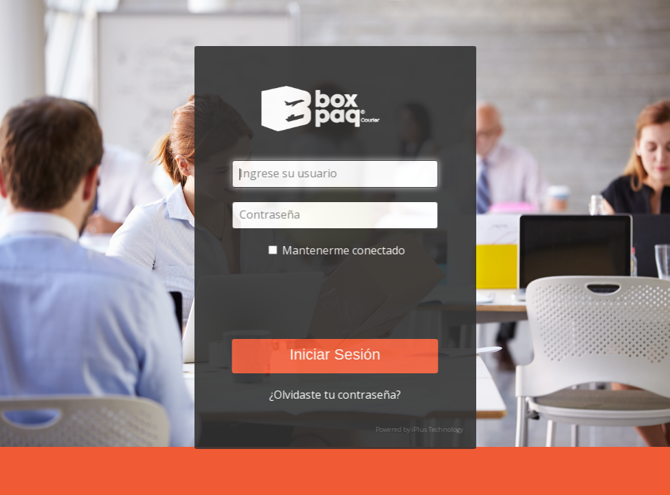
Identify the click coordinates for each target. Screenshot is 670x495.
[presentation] (333, 298)
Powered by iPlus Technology (418, 429)
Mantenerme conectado (343, 250)
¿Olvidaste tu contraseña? (335, 394)
